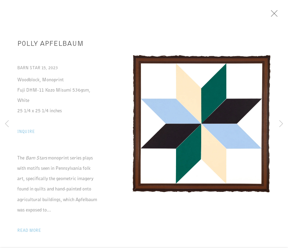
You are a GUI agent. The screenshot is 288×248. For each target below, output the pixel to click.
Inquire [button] (26, 134)
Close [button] (279, 15)
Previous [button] (7, 124)
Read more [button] (29, 233)
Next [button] (281, 124)
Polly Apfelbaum (50, 46)
